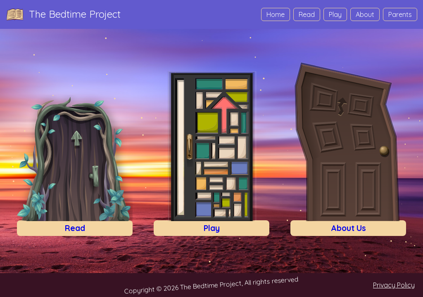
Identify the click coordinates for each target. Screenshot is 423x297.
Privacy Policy (394, 285)
